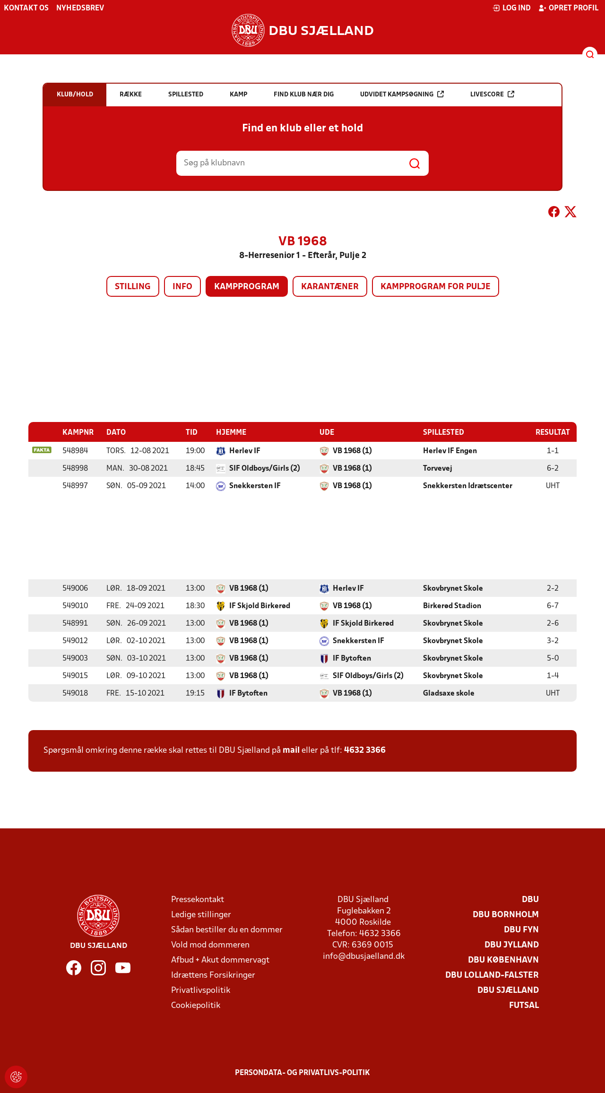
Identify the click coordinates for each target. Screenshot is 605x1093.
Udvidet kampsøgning (402, 94)
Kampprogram (246, 287)
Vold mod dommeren (210, 945)
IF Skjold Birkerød (259, 605)
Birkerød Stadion (452, 605)
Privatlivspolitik (200, 990)
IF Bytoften (352, 658)
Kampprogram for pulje (435, 287)
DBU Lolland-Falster (492, 975)
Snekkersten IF (255, 485)
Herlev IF (244, 451)
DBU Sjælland (508, 990)
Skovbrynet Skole (453, 588)
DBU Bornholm (506, 915)
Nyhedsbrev (80, 8)
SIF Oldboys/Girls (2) (264, 468)
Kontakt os (26, 8)
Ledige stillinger (201, 915)
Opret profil (568, 8)
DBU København (503, 960)
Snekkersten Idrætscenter (467, 485)
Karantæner (330, 287)
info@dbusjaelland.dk (364, 956)
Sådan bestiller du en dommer (227, 930)
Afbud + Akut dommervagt (220, 960)
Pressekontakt (197, 899)
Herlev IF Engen (450, 451)
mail (291, 750)
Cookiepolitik (195, 1005)
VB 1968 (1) (352, 451)
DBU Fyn (521, 930)
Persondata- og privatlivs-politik (302, 1072)
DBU (530, 899)
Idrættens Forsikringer (213, 975)
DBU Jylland (511, 945)
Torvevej (437, 468)
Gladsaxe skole (449, 693)
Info (182, 287)
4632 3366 (365, 750)
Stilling (133, 287)
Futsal (524, 1005)
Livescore (492, 94)
